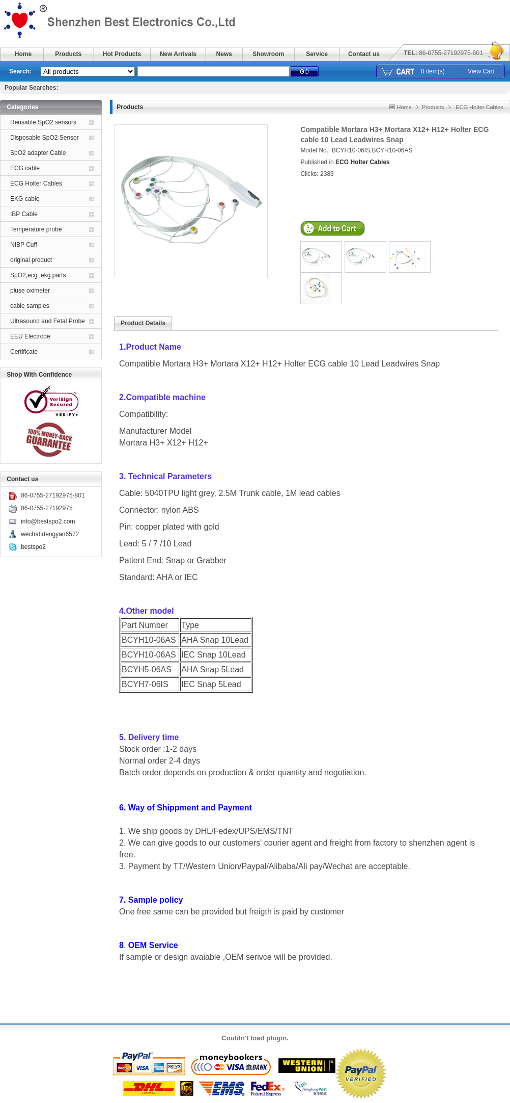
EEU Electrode (30, 336)
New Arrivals (178, 54)
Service (317, 54)
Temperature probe (36, 229)
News (224, 54)
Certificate (24, 351)
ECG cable (25, 168)
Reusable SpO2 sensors (43, 122)
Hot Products (122, 54)
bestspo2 (33, 546)
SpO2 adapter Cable (38, 152)
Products (68, 54)
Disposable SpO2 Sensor (44, 137)
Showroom (268, 54)
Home (23, 54)
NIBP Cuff (23, 244)
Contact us (364, 54)
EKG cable (24, 198)
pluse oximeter (30, 290)
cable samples (29, 305)
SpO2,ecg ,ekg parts (38, 275)
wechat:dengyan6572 (50, 534)
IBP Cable (24, 214)
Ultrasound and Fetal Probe (47, 321)
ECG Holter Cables (36, 183)
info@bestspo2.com (48, 521)
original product (31, 260)
